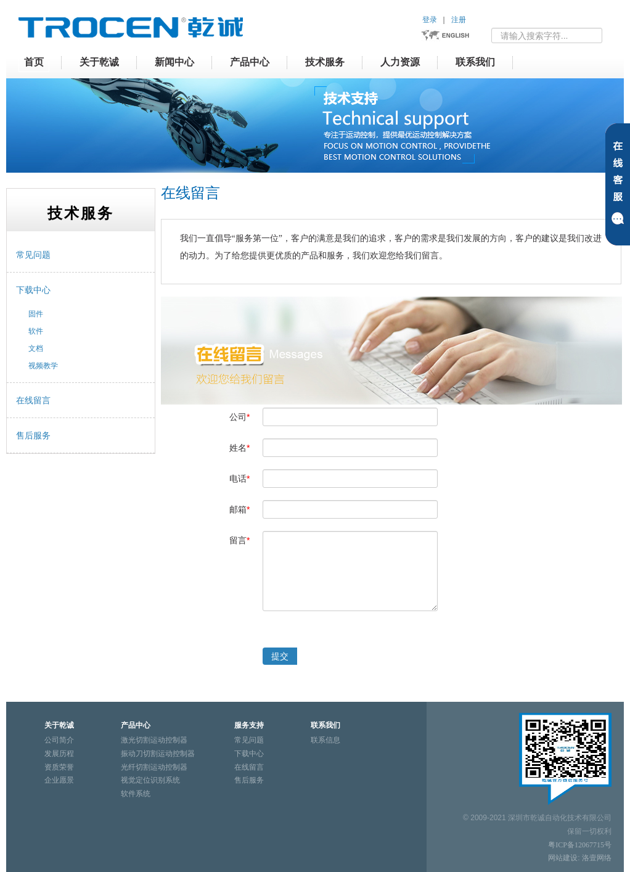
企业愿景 (59, 780)
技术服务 (325, 62)
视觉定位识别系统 (150, 780)
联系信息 (325, 740)
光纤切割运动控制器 (154, 767)
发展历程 (59, 753)
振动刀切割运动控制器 (158, 753)
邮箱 (239, 509)
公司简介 (59, 740)
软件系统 (135, 793)
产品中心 (249, 62)
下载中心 (33, 290)
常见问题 (33, 255)
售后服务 (33, 435)
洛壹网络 (597, 857)
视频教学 (43, 365)
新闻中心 (174, 62)
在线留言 (33, 400)
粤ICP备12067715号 (580, 845)
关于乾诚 (99, 62)
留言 (239, 540)
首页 (34, 62)
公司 (239, 417)
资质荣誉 (59, 767)
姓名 (239, 448)
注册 (458, 19)
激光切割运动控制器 (154, 740)
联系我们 (475, 62)
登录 (429, 19)
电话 (239, 478)
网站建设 (563, 857)
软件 (35, 331)
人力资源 (400, 62)
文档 (35, 348)
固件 (35, 314)
